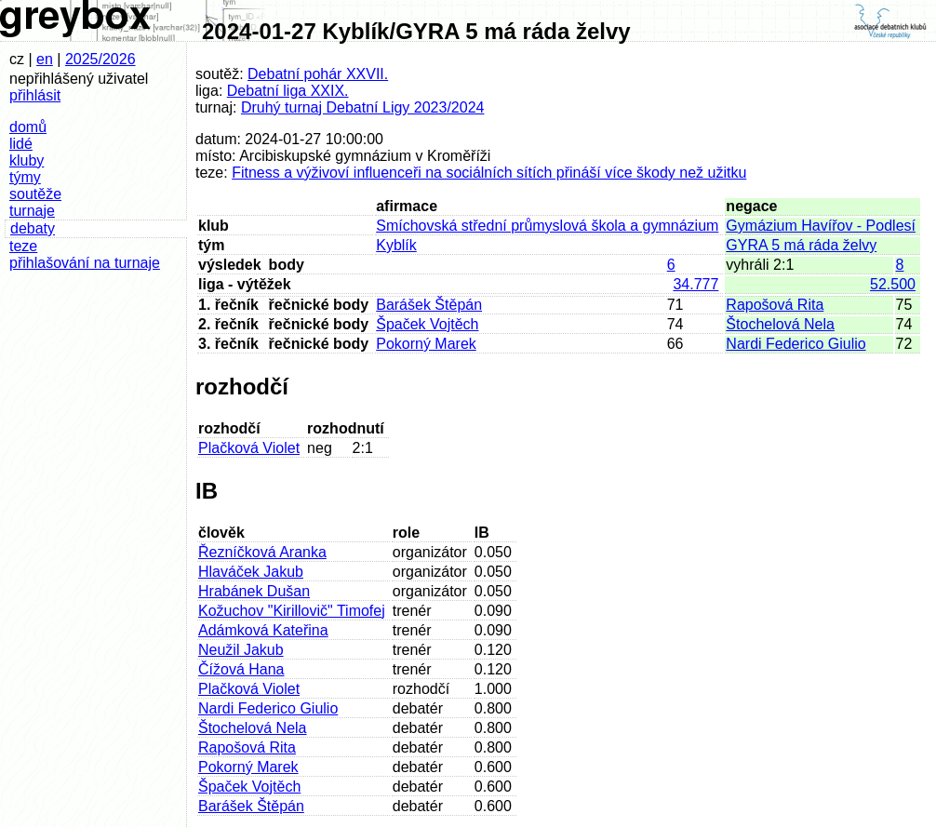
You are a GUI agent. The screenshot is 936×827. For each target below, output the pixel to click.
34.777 (695, 284)
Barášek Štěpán (429, 305)
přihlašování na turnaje (84, 263)
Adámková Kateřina (263, 630)
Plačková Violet (249, 448)
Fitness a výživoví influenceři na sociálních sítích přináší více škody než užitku (489, 172)
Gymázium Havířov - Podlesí (821, 225)
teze (23, 246)
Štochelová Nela (780, 324)
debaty (32, 228)
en (44, 59)
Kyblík (396, 245)
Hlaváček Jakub (250, 572)
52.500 (893, 284)
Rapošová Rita (774, 305)
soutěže (35, 194)
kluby (26, 160)
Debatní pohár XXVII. (317, 74)
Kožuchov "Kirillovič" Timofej (291, 611)
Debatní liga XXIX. (288, 91)
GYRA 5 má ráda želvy (801, 245)
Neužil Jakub (241, 650)
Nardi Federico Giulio (795, 344)
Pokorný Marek (426, 344)
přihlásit (34, 95)
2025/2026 (100, 59)
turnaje (32, 211)
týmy (25, 177)
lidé (21, 144)
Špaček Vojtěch (427, 324)
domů (28, 127)
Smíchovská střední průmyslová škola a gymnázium (547, 225)
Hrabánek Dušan (254, 591)
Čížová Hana (241, 669)
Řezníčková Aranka (262, 552)
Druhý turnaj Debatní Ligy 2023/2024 (363, 107)
